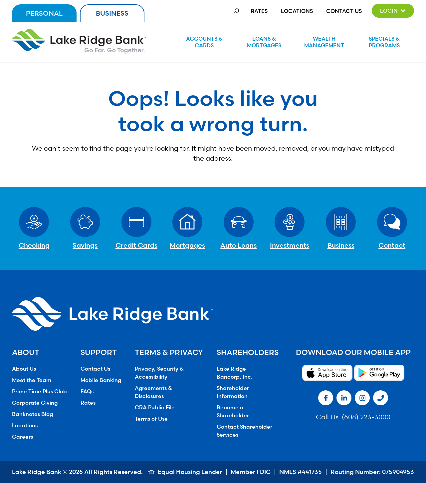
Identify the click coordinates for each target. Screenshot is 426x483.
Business (112, 13)
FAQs (87, 391)
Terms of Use (151, 418)
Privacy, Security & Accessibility (159, 372)
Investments (289, 245)
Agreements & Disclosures (153, 392)
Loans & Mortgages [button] (264, 42)
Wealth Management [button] (324, 42)
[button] (393, 11)
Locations (297, 11)
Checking (34, 245)
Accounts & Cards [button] (204, 42)
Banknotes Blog (32, 414)
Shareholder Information (233, 392)
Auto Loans (238, 245)
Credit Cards (136, 245)
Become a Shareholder (233, 411)
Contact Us (344, 11)
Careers (22, 436)
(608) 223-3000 (366, 417)
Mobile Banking (101, 380)
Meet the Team (31, 380)
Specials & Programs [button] (384, 42)
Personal (44, 13)
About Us (24, 368)
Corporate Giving (35, 402)
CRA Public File (155, 407)
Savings (85, 245)
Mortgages (187, 245)
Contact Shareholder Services (244, 430)
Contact (391, 245)
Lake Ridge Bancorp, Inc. (234, 372)
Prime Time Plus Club (39, 391)
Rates (259, 11)
